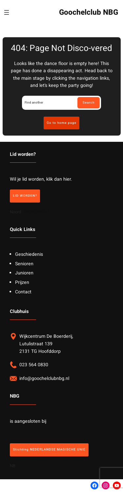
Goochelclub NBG (88, 12)
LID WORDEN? (25, 195)
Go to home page (61, 123)
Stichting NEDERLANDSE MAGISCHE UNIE (49, 449)
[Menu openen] (6, 12)
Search (89, 102)
